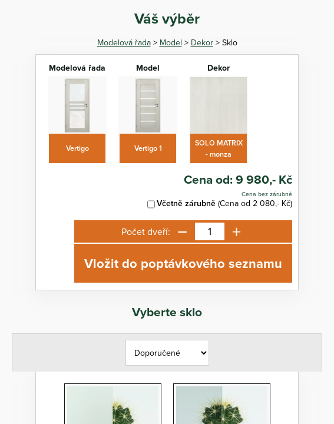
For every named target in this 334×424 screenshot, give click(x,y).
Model (171, 42)
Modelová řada (124, 42)
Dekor (202, 42)
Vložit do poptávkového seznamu (183, 263)
